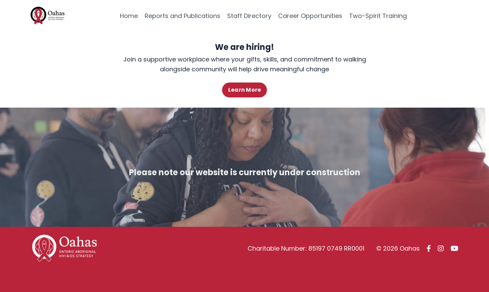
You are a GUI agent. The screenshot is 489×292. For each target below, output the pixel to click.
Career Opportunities (310, 16)
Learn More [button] (244, 90)
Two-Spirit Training (378, 16)
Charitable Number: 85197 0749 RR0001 (306, 248)
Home (129, 16)
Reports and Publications (182, 16)
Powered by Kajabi (437, 274)
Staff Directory (249, 16)
